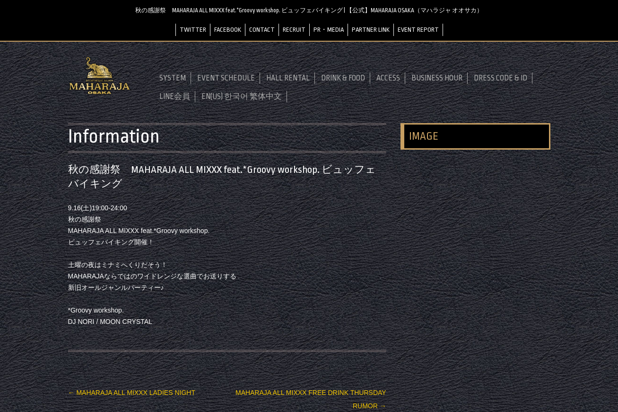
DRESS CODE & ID (500, 77)
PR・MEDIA (328, 29)
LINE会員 (174, 96)
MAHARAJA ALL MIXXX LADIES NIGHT (131, 392)
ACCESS (388, 77)
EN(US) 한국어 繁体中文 (241, 96)
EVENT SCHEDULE (226, 77)
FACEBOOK (227, 29)
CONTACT (262, 29)
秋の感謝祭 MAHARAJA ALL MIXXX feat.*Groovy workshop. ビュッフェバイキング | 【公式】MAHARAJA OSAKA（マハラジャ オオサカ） (309, 10)
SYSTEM (172, 77)
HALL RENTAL (288, 77)
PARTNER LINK (371, 29)
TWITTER (193, 29)
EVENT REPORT (418, 29)
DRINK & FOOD (343, 77)
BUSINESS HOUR (436, 77)
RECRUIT (294, 29)
